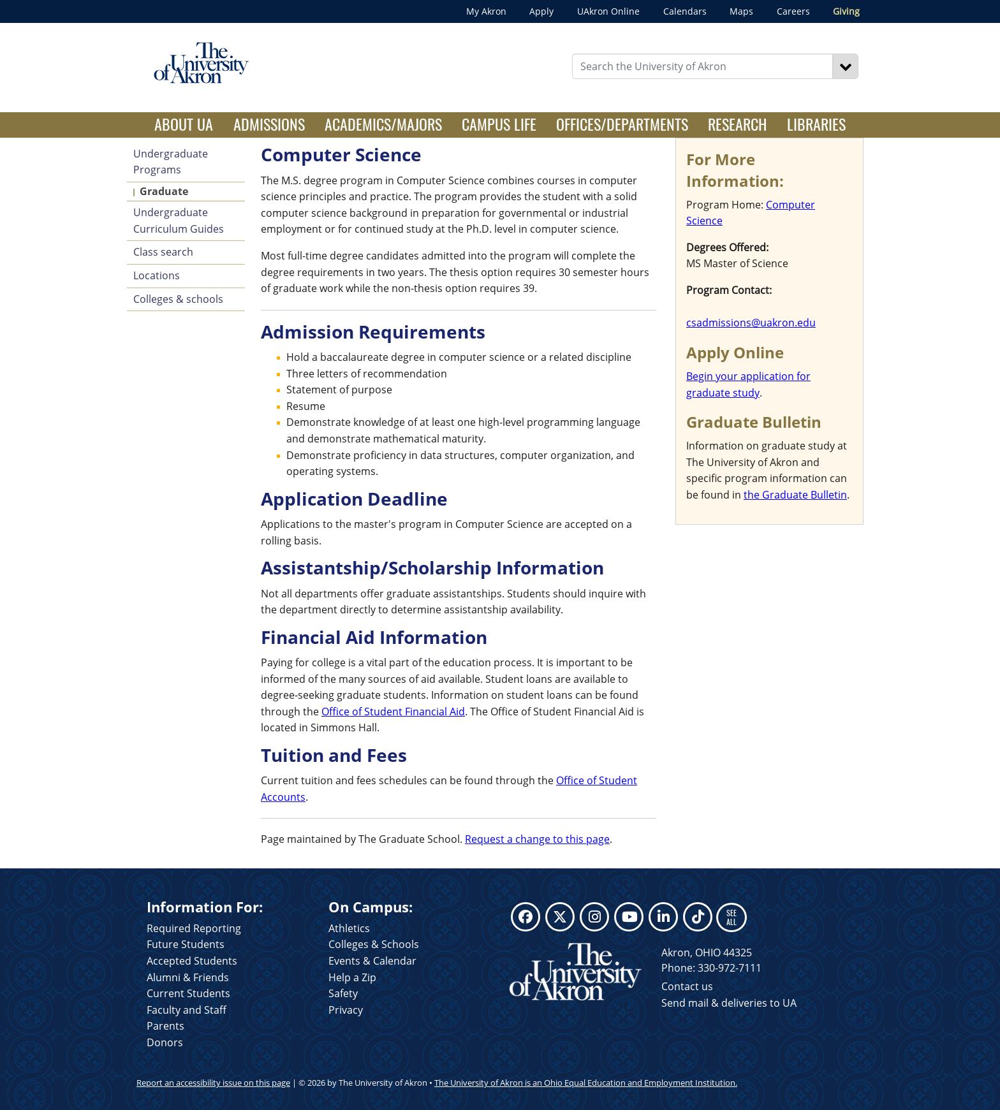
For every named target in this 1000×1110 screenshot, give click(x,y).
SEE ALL (731, 917)
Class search (163, 252)
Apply (541, 11)
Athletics (349, 928)
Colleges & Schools (373, 944)
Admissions (269, 123)
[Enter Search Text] (703, 66)
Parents (165, 1026)
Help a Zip (352, 977)
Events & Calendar (372, 961)
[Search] (845, 66)
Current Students (188, 993)
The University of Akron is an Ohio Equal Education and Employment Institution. (585, 1082)
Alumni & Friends (188, 977)
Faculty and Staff (186, 1010)
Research (737, 123)
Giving (846, 11)
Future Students (185, 944)
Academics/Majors (383, 123)
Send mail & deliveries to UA (729, 1003)
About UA (188, 123)
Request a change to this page (537, 839)
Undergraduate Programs (170, 162)
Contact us (687, 986)
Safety (343, 993)
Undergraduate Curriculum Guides (178, 220)
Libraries (816, 123)
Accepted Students (192, 961)
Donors (165, 1042)
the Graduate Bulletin (795, 495)
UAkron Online (608, 11)
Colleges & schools (178, 299)
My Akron (486, 11)
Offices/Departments (622, 123)
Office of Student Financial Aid (393, 712)
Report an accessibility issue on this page (213, 1082)
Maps (741, 11)
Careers (793, 11)
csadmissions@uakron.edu (751, 323)
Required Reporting (194, 928)
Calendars (685, 11)
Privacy (345, 1010)
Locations (156, 275)
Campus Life (499, 123)
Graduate (164, 191)
